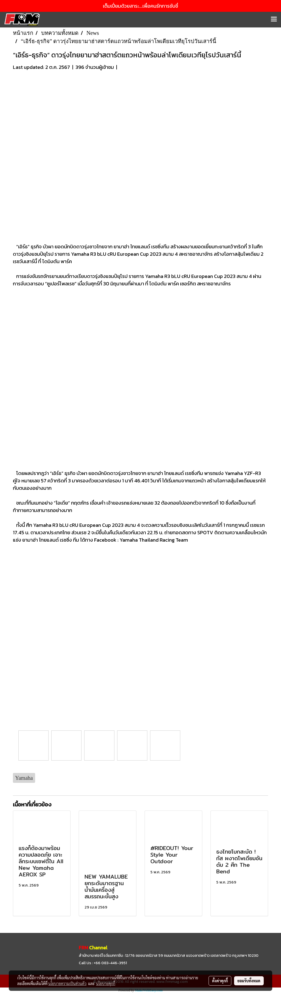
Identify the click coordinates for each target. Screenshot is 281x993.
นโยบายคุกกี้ (105, 983)
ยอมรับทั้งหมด (248, 980)
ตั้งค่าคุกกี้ (220, 980)
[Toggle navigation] (274, 19)
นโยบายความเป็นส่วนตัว (67, 983)
